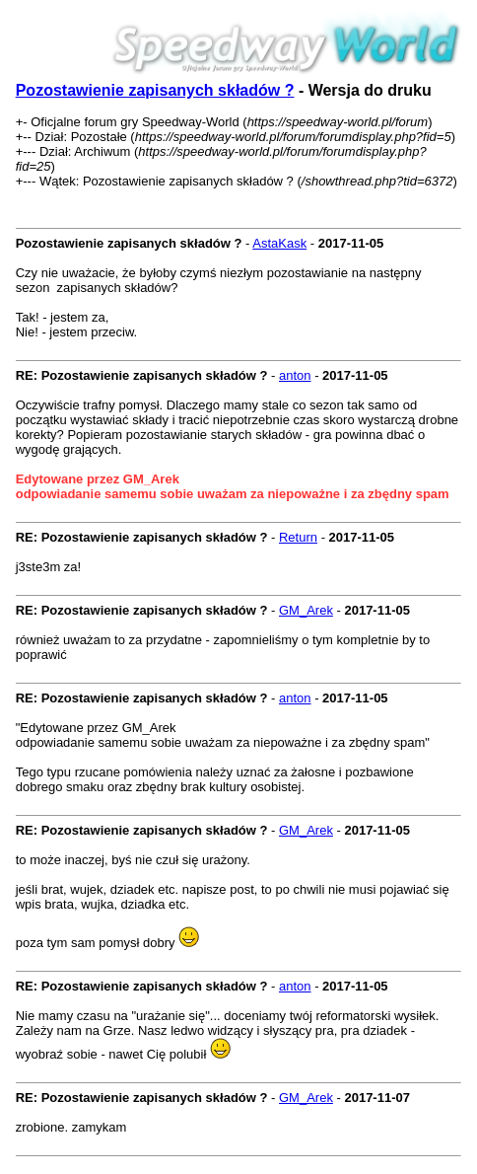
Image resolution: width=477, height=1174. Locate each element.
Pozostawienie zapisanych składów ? (155, 90)
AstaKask (279, 243)
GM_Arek (306, 610)
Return (298, 537)
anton (295, 375)
